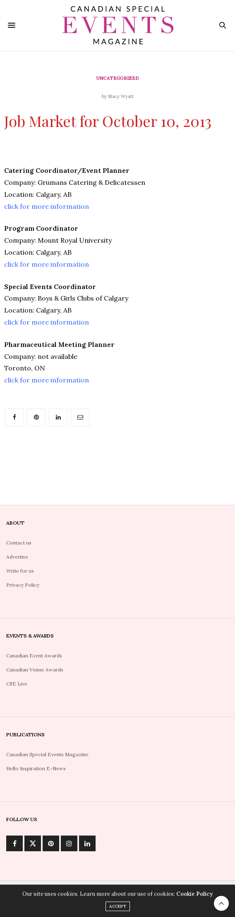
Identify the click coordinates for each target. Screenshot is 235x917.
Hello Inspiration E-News (36, 768)
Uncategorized (117, 78)
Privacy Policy (22, 585)
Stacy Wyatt (121, 96)
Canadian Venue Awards (34, 669)
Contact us (18, 543)
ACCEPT (117, 908)
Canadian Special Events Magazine (47, 754)
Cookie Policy (194, 895)
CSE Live (16, 684)
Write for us (20, 571)
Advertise (17, 557)
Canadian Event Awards (34, 655)
